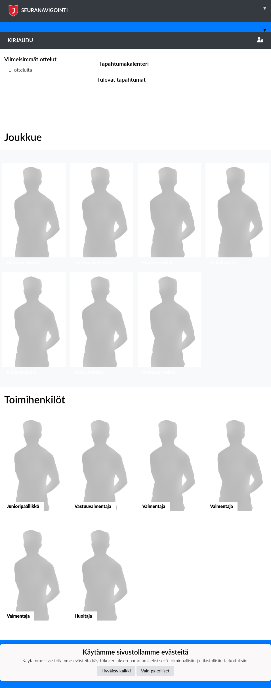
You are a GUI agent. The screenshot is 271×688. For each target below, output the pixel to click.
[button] (34, 215)
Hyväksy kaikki (116, 670)
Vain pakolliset (155, 670)
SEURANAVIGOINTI (139, 8)
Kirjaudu (135, 40)
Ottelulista (18, 91)
